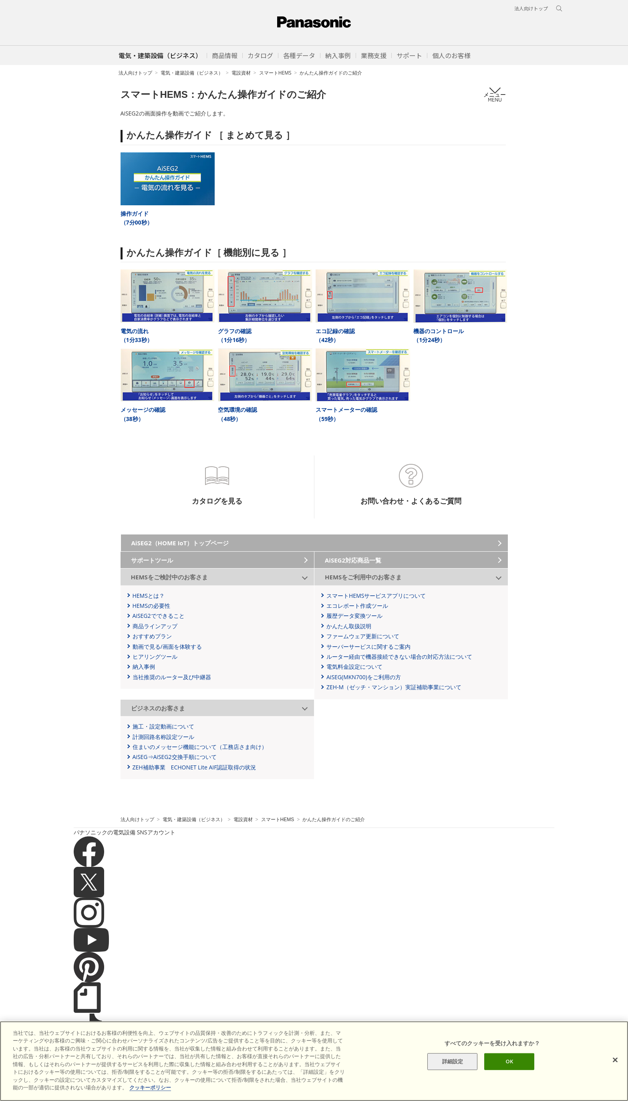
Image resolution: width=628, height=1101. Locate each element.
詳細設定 (452, 1061)
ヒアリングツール (155, 656)
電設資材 (241, 72)
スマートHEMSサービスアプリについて (376, 595)
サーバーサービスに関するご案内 (368, 646)
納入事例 (144, 666)
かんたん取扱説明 (348, 626)
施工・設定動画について (163, 726)
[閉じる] (615, 1060)
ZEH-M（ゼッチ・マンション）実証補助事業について (393, 687)
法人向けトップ (135, 72)
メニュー (494, 94)
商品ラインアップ (155, 626)
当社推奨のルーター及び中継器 (172, 677)
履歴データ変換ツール (354, 615)
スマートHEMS (275, 72)
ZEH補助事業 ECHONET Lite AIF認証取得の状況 (194, 767)
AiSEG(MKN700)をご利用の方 (363, 677)
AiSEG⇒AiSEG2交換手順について (175, 757)
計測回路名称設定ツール (163, 737)
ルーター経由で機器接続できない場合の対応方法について (399, 656)
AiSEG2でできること (159, 615)
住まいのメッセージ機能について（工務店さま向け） (200, 747)
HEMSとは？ (149, 595)
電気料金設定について (354, 666)
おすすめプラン (152, 636)
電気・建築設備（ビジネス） (192, 72)
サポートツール (152, 560)
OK (509, 1061)
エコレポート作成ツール (357, 605)
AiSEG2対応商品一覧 (353, 560)
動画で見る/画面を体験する (167, 646)
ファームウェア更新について (362, 636)
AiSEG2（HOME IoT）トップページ (180, 543)
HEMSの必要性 (151, 605)
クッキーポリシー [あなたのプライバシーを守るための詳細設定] (150, 1087)
